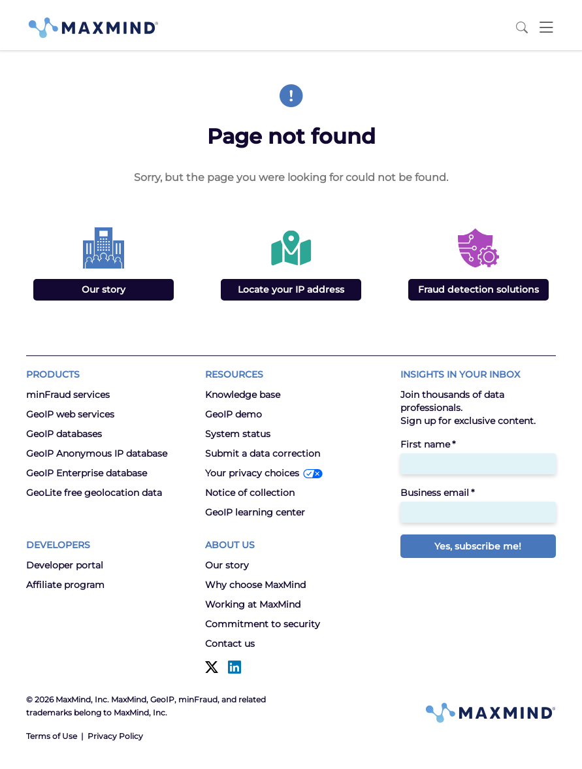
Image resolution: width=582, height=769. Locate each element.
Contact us (230, 643)
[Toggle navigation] (546, 27)
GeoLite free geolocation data (94, 493)
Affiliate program (65, 585)
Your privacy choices (252, 473)
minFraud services (68, 395)
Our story (103, 289)
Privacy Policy (115, 736)
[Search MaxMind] (522, 27)
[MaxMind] (93, 27)
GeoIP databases (64, 434)
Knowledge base (242, 395)
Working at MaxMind (252, 604)
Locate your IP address (291, 289)
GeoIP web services (70, 414)
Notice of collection (250, 493)
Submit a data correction (262, 453)
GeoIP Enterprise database (86, 473)
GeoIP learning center (255, 512)
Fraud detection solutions (478, 289)
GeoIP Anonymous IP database (96, 453)
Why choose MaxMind (255, 585)
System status (237, 434)
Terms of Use (51, 736)
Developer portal (64, 565)
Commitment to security (262, 624)
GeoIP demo (233, 414)
